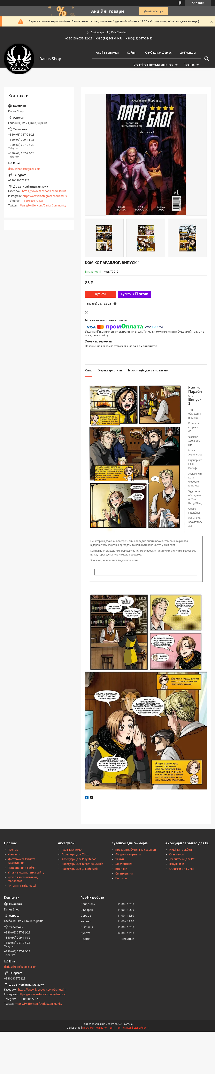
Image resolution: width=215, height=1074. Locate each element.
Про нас (189, 64)
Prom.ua (128, 1024)
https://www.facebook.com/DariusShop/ (48, 191)
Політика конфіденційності (132, 1027)
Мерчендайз (123, 863)
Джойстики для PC (182, 859)
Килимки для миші (181, 868)
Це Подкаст (188, 52)
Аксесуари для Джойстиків (80, 868)
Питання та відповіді (22, 885)
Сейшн (131, 52)
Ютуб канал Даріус (158, 52)
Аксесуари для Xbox (75, 854)
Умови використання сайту (26, 872)
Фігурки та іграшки (128, 854)
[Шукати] (206, 59)
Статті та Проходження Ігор (153, 64)
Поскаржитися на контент (98, 1027)
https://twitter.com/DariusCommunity (42, 205)
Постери (121, 878)
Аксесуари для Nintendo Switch (82, 863)
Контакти (14, 854)
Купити (100, 294)
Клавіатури (176, 854)
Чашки (119, 859)
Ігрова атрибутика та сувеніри (135, 849)
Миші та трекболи (181, 849)
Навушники (176, 863)
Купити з (134, 294)
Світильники (124, 873)
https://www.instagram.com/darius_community (52, 196)
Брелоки (121, 868)
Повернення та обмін (22, 867)
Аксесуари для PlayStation (79, 859)
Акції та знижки (107, 52)
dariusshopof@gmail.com (24, 169)
